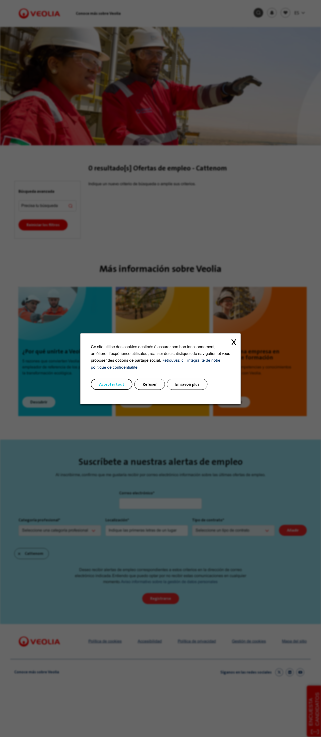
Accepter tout (111, 384)
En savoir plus (187, 384)
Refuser (150, 384)
